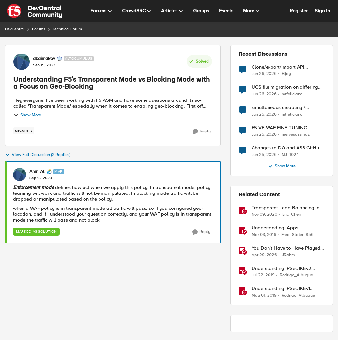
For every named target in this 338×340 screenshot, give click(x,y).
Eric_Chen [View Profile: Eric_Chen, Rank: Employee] (291, 214)
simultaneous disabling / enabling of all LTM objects (281, 107)
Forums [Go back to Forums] (38, 29)
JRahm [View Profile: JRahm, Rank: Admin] (288, 255)
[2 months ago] (264, 255)
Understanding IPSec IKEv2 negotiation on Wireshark (281, 268)
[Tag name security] (23, 130)
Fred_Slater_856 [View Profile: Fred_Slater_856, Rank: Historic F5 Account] (297, 234)
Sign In (322, 11)
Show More (27, 114)
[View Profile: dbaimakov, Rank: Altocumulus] (21, 62)
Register (299, 11)
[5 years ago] (264, 214)
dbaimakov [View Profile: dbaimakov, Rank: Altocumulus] (44, 58)
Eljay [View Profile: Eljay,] (286, 73)
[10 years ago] (264, 235)
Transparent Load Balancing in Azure (285, 207)
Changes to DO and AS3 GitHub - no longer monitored (287, 148)
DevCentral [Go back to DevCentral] (15, 29)
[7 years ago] (263, 275)
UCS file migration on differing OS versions (285, 87)
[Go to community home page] (34, 11)
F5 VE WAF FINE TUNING (279, 128)
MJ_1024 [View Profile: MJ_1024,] (290, 154)
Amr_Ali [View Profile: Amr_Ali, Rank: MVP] (37, 171)
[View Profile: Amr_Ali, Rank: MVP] (19, 174)
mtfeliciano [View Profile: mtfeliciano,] (292, 94)
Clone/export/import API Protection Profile (278, 67)
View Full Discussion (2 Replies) (37, 155)
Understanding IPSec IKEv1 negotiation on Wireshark (281, 288)
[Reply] (202, 131)
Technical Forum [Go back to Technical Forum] (67, 29)
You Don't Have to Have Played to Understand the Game (286, 248)
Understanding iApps (275, 228)
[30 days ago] (264, 94)
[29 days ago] (264, 73)
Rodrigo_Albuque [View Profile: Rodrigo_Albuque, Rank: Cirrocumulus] (296, 275)
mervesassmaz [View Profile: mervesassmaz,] (296, 134)
